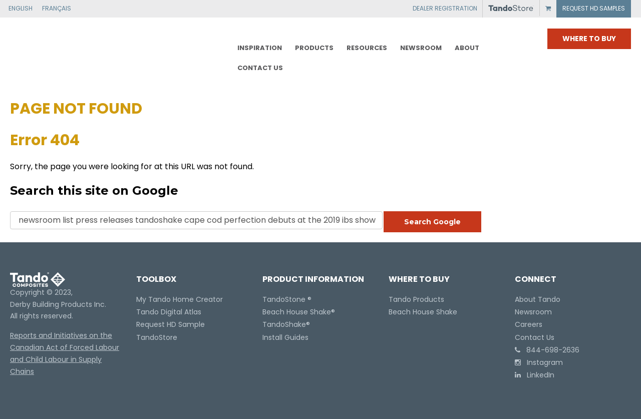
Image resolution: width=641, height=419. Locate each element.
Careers (528, 324)
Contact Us (534, 337)
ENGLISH (21, 8)
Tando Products (416, 299)
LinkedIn (534, 375)
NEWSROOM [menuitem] (421, 48)
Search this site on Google (94, 190)
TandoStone (283, 299)
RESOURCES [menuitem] (367, 48)
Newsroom (533, 312)
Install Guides (285, 337)
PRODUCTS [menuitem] (314, 48)
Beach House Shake (296, 312)
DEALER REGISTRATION (445, 8)
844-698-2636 (547, 350)
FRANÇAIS (56, 8)
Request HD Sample (170, 324)
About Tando (537, 299)
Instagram (539, 362)
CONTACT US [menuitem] (260, 68)
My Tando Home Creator (179, 299)
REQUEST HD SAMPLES (593, 8)
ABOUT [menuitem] (467, 48)
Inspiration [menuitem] (259, 48)
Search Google (432, 221)
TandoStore (156, 337)
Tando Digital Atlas (168, 312)
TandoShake (284, 324)
